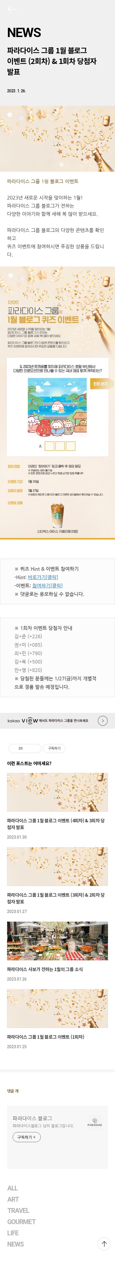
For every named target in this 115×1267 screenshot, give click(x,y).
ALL (12, 1188)
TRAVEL (18, 1211)
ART (13, 1199)
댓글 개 (13, 1091)
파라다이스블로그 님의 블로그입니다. (43, 1125)
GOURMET (21, 1222)
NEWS (24, 32)
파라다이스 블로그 (32, 1118)
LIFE (13, 1233)
